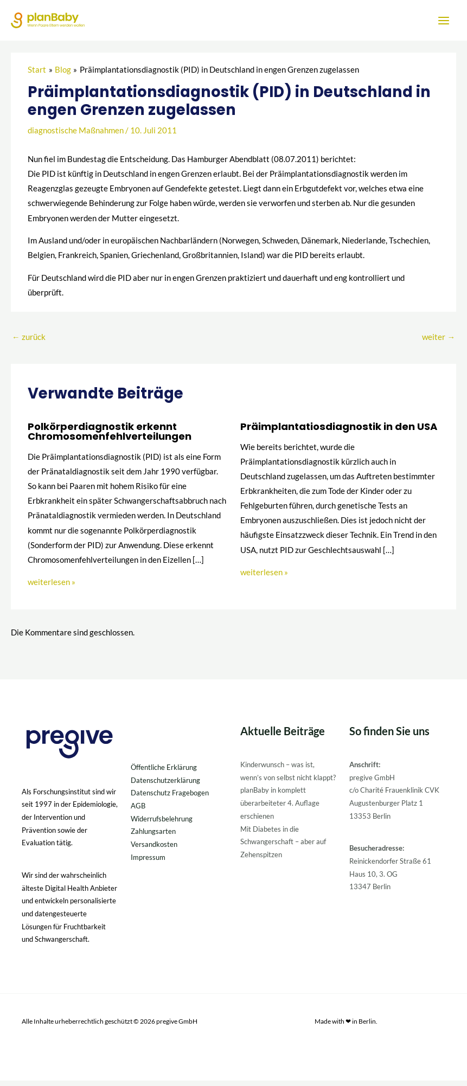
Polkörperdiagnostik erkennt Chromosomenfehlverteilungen (109, 436)
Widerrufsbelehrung (162, 824)
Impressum (148, 862)
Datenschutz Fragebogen (170, 798)
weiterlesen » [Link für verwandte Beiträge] (51, 587)
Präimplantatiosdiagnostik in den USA (338, 432)
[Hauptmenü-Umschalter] (443, 22)
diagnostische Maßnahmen (76, 135)
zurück (29, 342)
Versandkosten (154, 849)
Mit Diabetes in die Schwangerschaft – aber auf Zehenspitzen (283, 847)
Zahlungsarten (153, 836)
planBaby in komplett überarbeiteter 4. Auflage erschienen (279, 808)
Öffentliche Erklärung (164, 772)
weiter (438, 342)
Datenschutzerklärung (165, 785)
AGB (138, 811)
